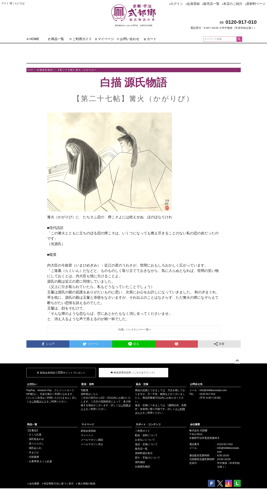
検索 (239, 39)
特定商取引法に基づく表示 (59, 483)
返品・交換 (142, 384)
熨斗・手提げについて (147, 457)
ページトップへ (237, 361)
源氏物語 (140, 462)
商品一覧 (56, 39)
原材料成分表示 (144, 453)
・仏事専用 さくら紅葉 (39, 461)
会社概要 (195, 424)
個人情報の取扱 (86, 483)
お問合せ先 (196, 384)
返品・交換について (146, 444)
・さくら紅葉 (33, 434)
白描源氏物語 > (46, 70)
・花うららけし (35, 443)
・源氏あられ (33, 448)
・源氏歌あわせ (35, 439)
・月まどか (32, 452)
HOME (32, 39)
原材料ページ (256, 4)
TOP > (32, 70)
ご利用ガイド (80, 39)
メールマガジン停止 (92, 444)
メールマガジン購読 (92, 439)
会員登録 (193, 4)
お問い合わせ (128, 39)
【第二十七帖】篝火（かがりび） (77, 70)
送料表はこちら (89, 394)
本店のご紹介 (233, 4)
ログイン (176, 4)
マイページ (104, 39)
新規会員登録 (88, 430)
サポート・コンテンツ (148, 424)
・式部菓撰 (32, 456)
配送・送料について (146, 435)
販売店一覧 (211, 4)
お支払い (32, 384)
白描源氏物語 (142, 466)
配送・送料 (87, 384)
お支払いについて (145, 439)
